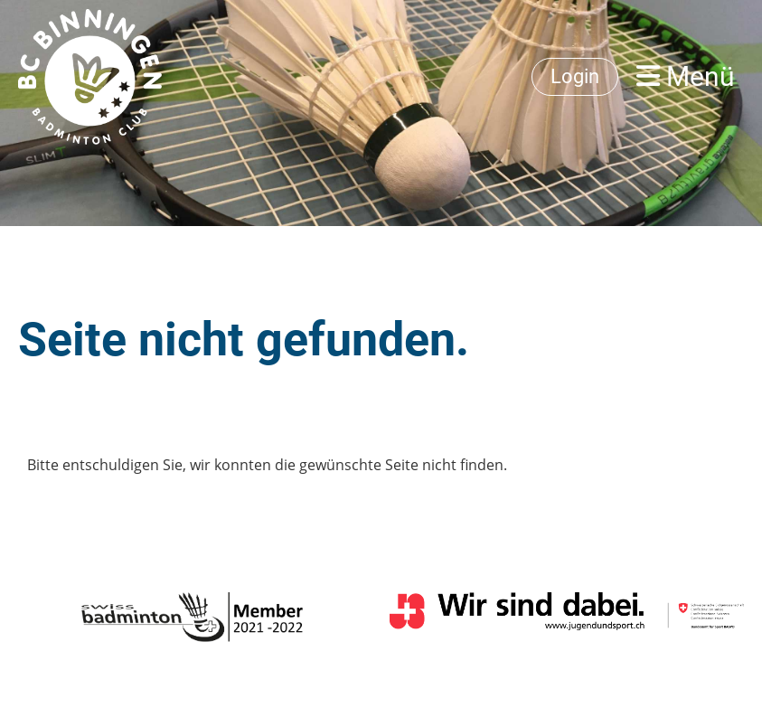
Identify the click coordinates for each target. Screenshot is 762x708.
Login (574, 76)
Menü (685, 76)
